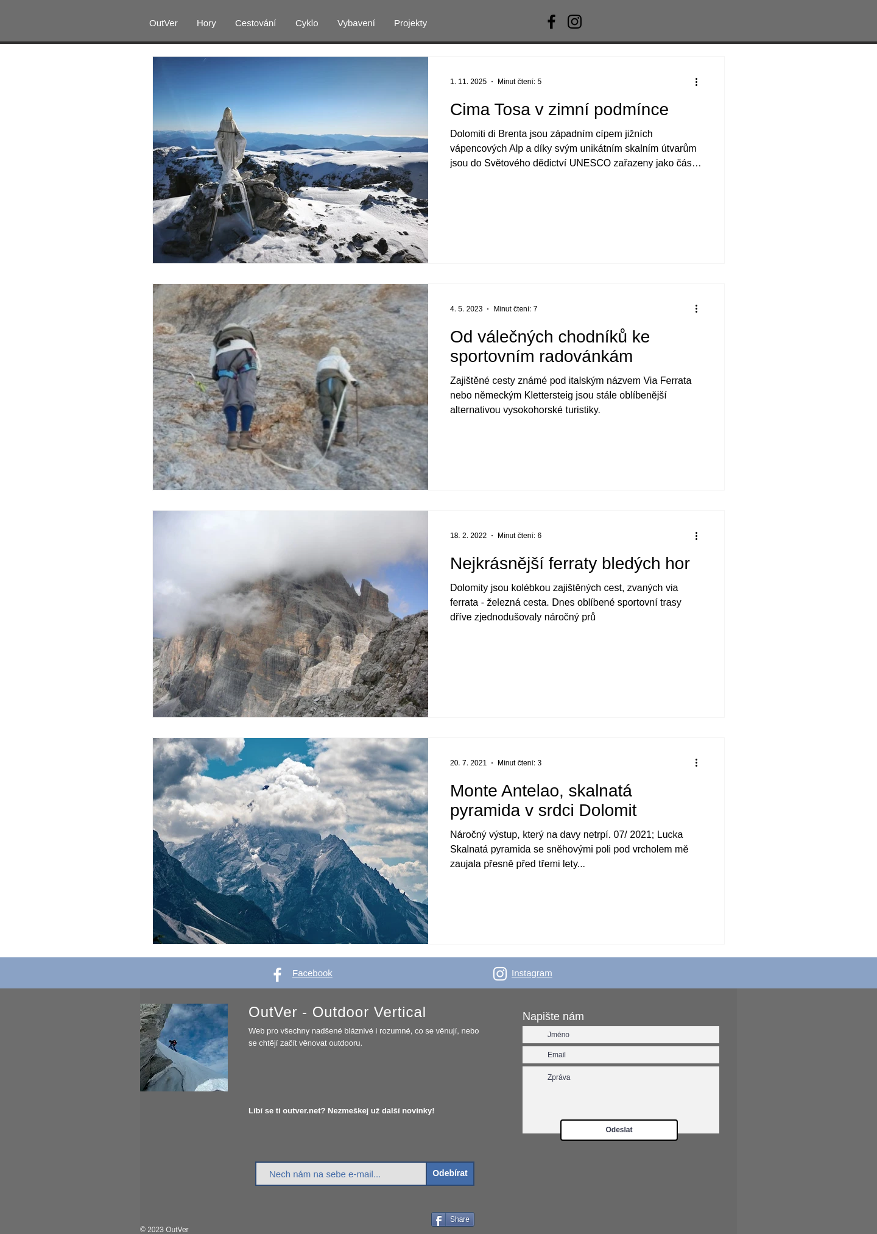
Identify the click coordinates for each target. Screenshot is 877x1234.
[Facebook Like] (405, 1220)
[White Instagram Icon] (500, 974)
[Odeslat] (619, 1130)
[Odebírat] (450, 1173)
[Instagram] (574, 21)
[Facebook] (551, 21)
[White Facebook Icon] (277, 974)
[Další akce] (700, 81)
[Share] (452, 1219)
